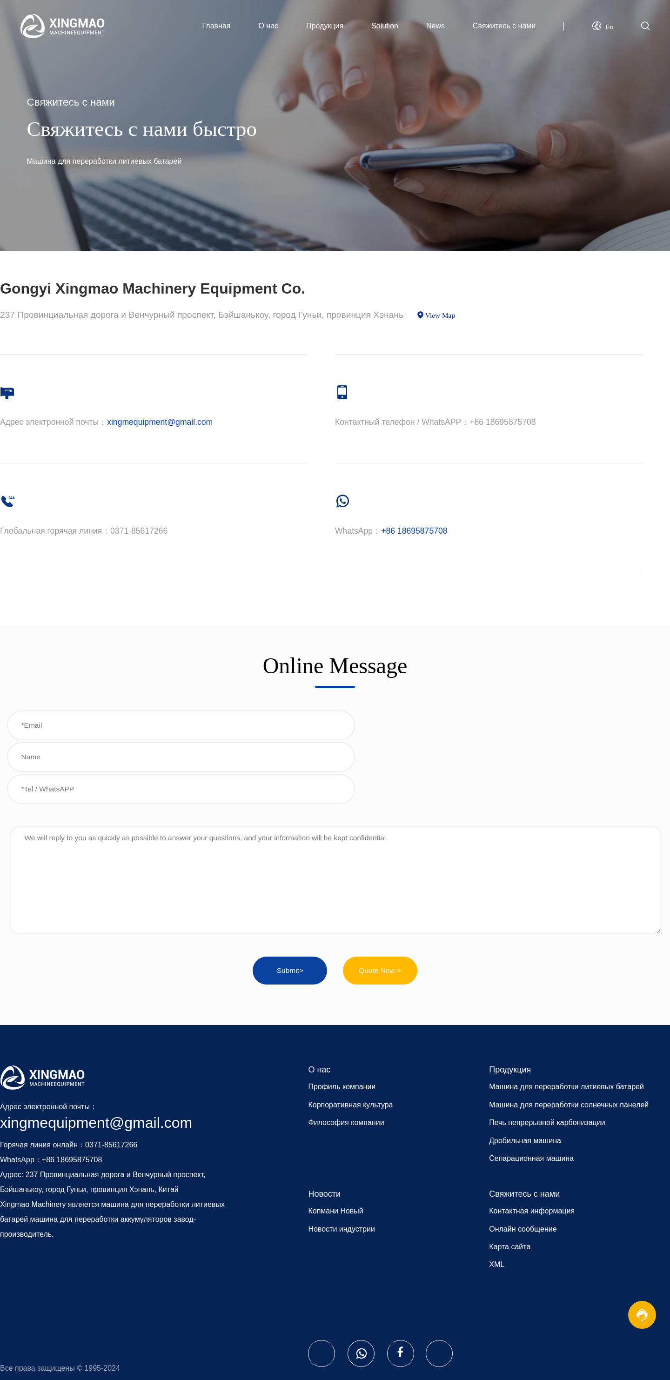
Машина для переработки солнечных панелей (569, 1039)
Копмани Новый (335, 1145)
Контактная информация (532, 1145)
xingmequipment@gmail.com (160, 422)
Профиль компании (341, 1021)
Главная (216, 26)
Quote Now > (380, 904)
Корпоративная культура (350, 1039)
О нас (268, 26)
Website (47, 1332)
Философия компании (346, 1057)
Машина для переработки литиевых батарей (566, 1021)
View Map (440, 315)
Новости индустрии (341, 1163)
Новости (324, 1127)
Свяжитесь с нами (504, 26)
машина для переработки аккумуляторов (101, 1153)
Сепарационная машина (531, 1092)
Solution (384, 26)
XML (496, 1199)
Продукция (324, 26)
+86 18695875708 (414, 531)
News (435, 26)
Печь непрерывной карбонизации (547, 1057)
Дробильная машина (525, 1075)
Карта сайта (509, 1181)
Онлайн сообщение (522, 1163)
